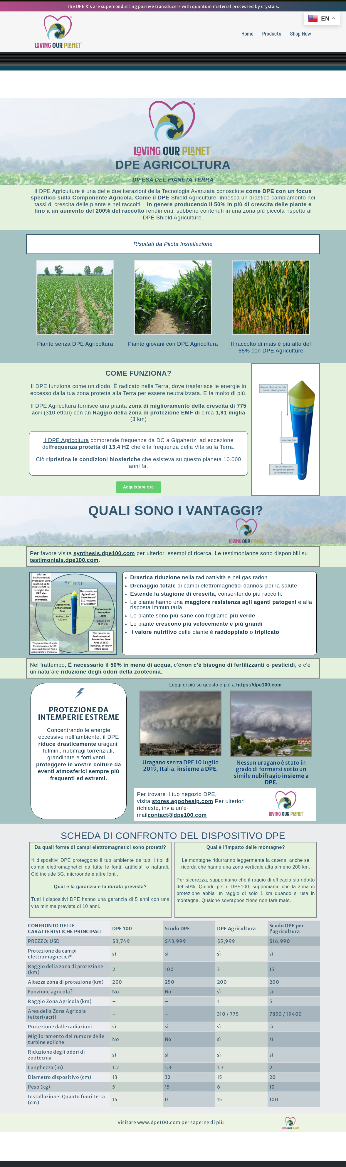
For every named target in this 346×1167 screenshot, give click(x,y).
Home (247, 33)
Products (271, 33)
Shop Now (300, 33)
